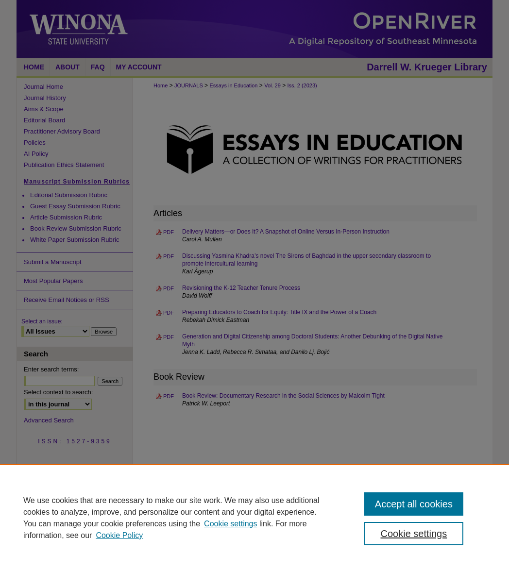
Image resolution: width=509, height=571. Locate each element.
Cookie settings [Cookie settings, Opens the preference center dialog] (414, 533)
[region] (254, 517)
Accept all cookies (414, 504)
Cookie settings (230, 524)
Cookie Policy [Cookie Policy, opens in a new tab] (119, 535)
